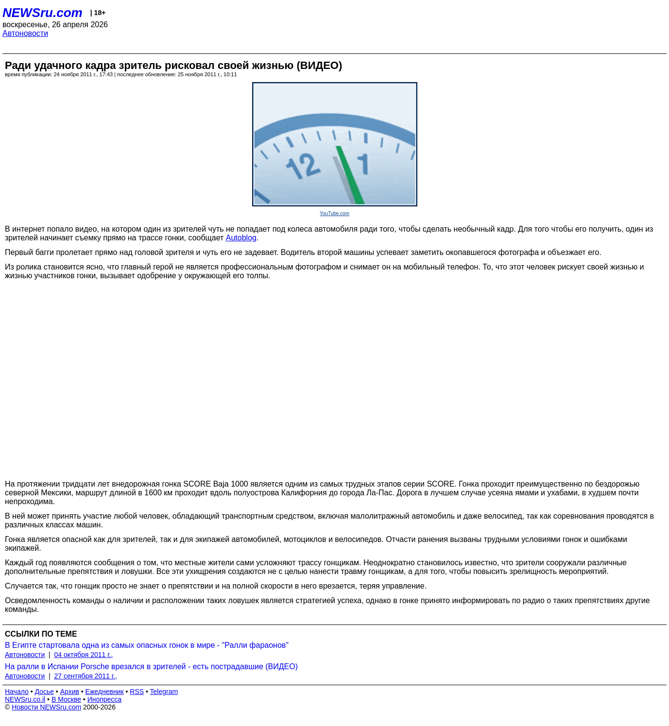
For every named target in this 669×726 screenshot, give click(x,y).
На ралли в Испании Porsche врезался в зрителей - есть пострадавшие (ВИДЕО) (151, 666)
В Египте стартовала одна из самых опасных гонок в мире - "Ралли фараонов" (147, 645)
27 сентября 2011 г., (85, 676)
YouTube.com (334, 213)
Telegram (164, 691)
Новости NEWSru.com (46, 707)
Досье (44, 691)
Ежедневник (105, 691)
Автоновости (25, 33)
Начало (17, 691)
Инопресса (104, 699)
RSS (137, 691)
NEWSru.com (42, 12)
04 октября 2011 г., (83, 654)
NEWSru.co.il (25, 699)
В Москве (66, 699)
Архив (69, 691)
